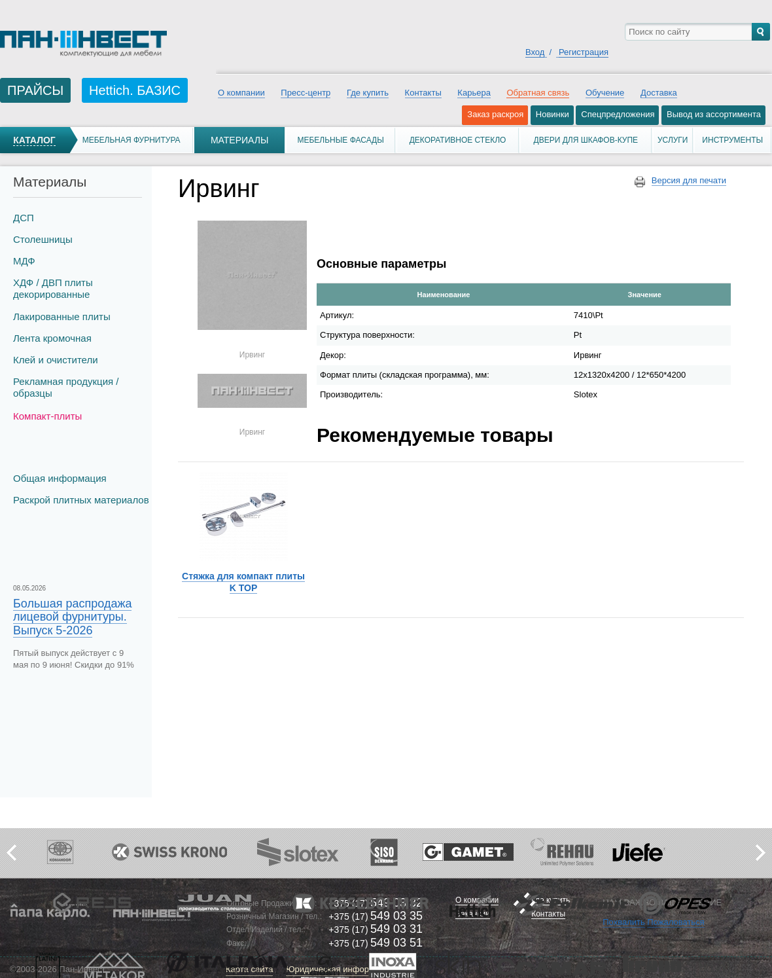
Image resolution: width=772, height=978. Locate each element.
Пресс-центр (305, 93)
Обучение (605, 93)
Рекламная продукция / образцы (65, 387)
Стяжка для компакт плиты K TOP (243, 582)
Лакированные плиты (62, 316)
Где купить (368, 93)
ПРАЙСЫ (35, 90)
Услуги (673, 140)
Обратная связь (537, 93)
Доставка (658, 93)
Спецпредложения (617, 114)
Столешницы (43, 239)
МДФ (24, 260)
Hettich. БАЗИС (135, 90)
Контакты (423, 93)
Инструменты (732, 140)
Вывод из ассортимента (714, 114)
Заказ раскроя (495, 114)
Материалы (239, 140)
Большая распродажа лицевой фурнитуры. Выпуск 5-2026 (72, 616)
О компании (241, 93)
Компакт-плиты (47, 416)
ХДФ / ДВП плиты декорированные (53, 288)
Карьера (474, 93)
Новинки (552, 114)
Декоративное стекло (458, 140)
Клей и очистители (55, 359)
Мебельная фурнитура (131, 140)
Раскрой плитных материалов (81, 499)
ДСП (23, 217)
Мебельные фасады (340, 140)
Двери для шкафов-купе (586, 140)
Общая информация (60, 478)
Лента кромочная (52, 338)
